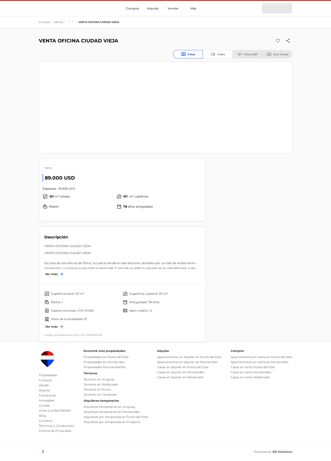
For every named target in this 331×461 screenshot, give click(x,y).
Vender (173, 8)
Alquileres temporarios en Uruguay (109, 407)
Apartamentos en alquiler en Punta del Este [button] (189, 357)
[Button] (288, 41)
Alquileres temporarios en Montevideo (112, 412)
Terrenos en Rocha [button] (97, 389)
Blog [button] (42, 416)
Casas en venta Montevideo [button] (251, 372)
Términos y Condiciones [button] (56, 426)
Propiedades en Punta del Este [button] (106, 357)
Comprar (132, 8)
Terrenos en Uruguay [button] (99, 379)
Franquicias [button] (47, 395)
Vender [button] (44, 385)
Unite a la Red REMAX (55, 410)
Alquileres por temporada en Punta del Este (116, 417)
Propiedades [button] (48, 375)
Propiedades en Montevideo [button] (104, 362)
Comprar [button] (45, 380)
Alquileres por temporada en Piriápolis (112, 422)
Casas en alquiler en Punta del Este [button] (182, 367)
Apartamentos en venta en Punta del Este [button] (261, 357)
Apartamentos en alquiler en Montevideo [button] (187, 362)
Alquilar (153, 8)
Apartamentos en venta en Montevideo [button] (259, 362)
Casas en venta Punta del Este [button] (253, 367)
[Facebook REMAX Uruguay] (43, 451)
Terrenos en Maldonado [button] (101, 384)
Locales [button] (44, 405)
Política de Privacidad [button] (55, 431)
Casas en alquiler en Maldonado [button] (180, 377)
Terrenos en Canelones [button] (100, 394)
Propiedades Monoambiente (104, 367)
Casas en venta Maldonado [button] (250, 377)
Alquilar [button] (44, 390)
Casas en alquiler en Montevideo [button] (181, 372)
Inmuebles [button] (46, 400)
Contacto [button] (46, 421)
